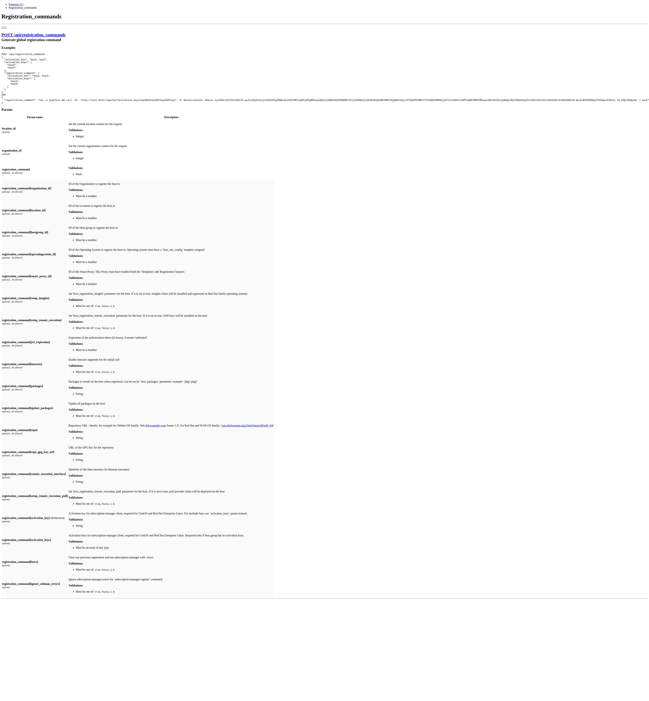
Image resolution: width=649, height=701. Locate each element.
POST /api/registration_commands (33, 34)
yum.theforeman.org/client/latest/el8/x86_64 (247, 435)
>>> (3, 27)
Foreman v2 (16, 4)
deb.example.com (155, 435)
